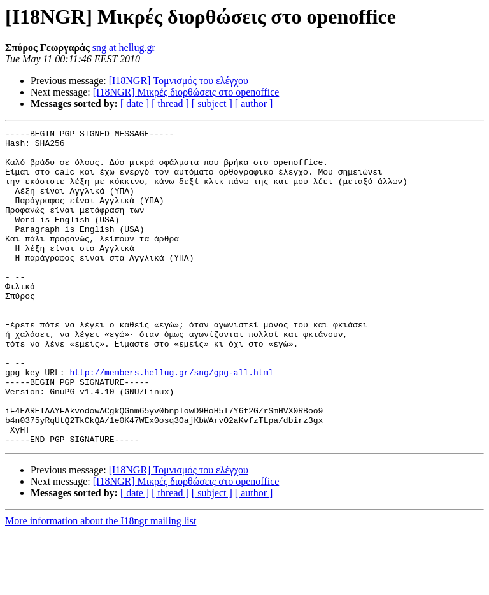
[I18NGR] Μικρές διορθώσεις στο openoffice (186, 92)
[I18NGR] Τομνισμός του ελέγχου (178, 80)
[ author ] (254, 103)
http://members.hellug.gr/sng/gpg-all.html (171, 421)
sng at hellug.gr (123, 47)
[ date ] (134, 103)
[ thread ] (170, 103)
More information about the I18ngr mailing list (100, 583)
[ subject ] (212, 103)
